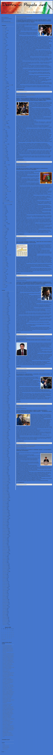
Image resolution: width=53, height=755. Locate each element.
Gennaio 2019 (5, 423)
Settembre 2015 (5, 482)
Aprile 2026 (4, 295)
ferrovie (4, 113)
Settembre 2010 (5, 571)
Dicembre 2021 (5, 371)
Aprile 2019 (4, 419)
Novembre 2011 (5, 550)
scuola (4, 248)
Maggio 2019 (5, 417)
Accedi (4, 744)
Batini (3, 48)
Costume (4, 82)
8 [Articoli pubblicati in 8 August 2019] (7, 632)
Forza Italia (4, 123)
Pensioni (4, 210)
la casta (4, 151)
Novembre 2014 (5, 497)
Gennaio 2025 (5, 317)
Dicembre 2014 (5, 496)
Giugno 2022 (5, 363)
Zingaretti (4, 285)
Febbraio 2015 (5, 493)
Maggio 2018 (5, 435)
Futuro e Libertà (5, 127)
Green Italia (5, 139)
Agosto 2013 (5, 519)
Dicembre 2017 (5, 442)
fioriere (4, 117)
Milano (4, 176)
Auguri (4, 46)
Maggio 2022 (5, 364)
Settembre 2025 (5, 305)
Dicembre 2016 (5, 460)
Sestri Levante (5, 250)
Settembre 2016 (5, 465)
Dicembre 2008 (5, 602)
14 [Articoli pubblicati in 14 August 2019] (5, 634)
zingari (4, 287)
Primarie (4, 219)
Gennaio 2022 (5, 370)
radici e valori (5, 223)
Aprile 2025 (4, 312)
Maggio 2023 (5, 346)
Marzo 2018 (5, 438)
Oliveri (4, 195)
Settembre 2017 (5, 447)
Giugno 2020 (5, 398)
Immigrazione (5, 144)
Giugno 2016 (5, 469)
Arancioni (4, 42)
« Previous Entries (19, 486)
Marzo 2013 (5, 527)
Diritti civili (4, 92)
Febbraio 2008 (5, 617)
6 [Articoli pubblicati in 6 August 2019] (3, 632)
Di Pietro (4, 90)
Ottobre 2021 (5, 374)
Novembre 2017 (5, 444)
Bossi (3, 55)
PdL (3, 207)
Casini (4, 71)
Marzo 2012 (5, 544)
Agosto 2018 (5, 431)
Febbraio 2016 (5, 475)
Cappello (4, 64)
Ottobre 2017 (5, 445)
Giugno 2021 (5, 380)
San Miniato (5, 244)
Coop (3, 79)
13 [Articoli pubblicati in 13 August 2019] (3, 634)
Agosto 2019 (5, 413)
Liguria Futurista (5, 164)
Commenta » (25, 91)
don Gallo (4, 93)
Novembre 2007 (5, 621)
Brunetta (4, 58)
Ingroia (4, 148)
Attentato (4, 45)
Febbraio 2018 (5, 439)
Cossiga (4, 80)
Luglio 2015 (5, 485)
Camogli (4, 61)
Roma (4, 238)
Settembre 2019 (5, 411)
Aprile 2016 (4, 472)
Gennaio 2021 (5, 388)
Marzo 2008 (5, 615)
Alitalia (4, 36)
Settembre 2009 (5, 589)
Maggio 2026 (5, 293)
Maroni (4, 170)
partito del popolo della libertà (8, 201)
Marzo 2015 (5, 491)
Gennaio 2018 (5, 441)
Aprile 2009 (4, 596)
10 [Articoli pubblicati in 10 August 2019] (11, 632)
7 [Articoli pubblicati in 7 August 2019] (5, 632)
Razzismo (4, 228)
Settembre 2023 (5, 340)
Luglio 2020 (5, 397)
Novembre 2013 (5, 515)
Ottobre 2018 (5, 428)
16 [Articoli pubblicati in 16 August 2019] (9, 634)
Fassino (4, 107)
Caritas (4, 67)
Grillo (3, 141)
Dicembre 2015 (5, 478)
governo (21, 236)
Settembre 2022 (5, 358)
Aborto (4, 28)
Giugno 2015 (5, 487)
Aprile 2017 (4, 454)
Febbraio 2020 (5, 404)
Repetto (4, 234)
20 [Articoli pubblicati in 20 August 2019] (3, 636)
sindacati (4, 253)
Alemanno (4, 33)
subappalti (4, 262)
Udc (3, 272)
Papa (3, 198)
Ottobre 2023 (5, 339)
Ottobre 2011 (5, 552)
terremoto (4, 265)
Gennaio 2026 (5, 299)
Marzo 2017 (5, 456)
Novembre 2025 (5, 302)
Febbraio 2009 (5, 599)
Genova (4, 132)
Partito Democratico (6, 204)
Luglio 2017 (5, 450)
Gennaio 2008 (5, 618)
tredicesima (4, 269)
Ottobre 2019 (5, 410)
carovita (4, 68)
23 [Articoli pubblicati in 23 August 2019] (9, 636)
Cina (3, 76)
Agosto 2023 (5, 342)
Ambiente (4, 37)
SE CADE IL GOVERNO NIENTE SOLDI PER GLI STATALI (28, 238)
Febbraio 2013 (5, 528)
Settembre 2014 (5, 500)
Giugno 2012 (5, 540)
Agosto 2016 (5, 466)
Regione (4, 231)
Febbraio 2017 (5, 457)
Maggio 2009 (5, 595)
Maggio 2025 (5, 311)
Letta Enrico (5, 158)
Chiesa (4, 74)
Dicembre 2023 (5, 336)
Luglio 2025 (5, 308)
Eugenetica (4, 104)
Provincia (4, 222)
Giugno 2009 (5, 593)
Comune (4, 77)
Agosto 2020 (5, 395)
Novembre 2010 (5, 568)
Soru (3, 256)
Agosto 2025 (5, 306)
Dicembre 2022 (5, 354)
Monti (3, 179)
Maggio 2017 (5, 453)
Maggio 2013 (5, 524)
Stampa (4, 259)
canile (4, 62)
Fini (3, 116)
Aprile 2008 (4, 614)
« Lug (2, 639)
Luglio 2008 (5, 609)
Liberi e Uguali (5, 160)
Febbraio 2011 (5, 564)
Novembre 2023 (5, 337)
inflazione (4, 147)
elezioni (4, 96)
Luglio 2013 (5, 521)
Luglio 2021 (5, 379)
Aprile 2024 (4, 330)
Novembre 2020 (5, 391)
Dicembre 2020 (5, 389)
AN (3, 39)
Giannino (4, 133)
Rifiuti (3, 235)
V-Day (4, 275)
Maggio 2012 (5, 541)
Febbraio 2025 (5, 315)
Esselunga (4, 101)
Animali (4, 40)
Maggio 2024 (5, 329)
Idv (3, 142)
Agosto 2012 (5, 537)
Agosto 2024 (5, 324)
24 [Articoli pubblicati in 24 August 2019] (11, 636)
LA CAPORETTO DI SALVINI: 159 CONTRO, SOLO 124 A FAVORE (30, 370)
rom (3, 237)
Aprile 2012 (4, 543)
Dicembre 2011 (5, 549)
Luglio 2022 (5, 361)
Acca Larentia (5, 30)
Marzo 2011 (5, 562)
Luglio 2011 (5, 556)
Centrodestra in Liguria (6, 73)
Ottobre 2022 (5, 357)
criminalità (4, 83)
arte (3, 43)
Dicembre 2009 (5, 584)
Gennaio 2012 (5, 547)
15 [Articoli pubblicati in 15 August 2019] (7, 634)
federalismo (5, 108)
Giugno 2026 (5, 292)
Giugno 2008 (5, 611)
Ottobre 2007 (5, 623)
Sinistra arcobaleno (6, 254)
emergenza (4, 98)
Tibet (3, 268)
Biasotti (4, 52)
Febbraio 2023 (5, 351)
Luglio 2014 (5, 503)
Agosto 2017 (5, 448)
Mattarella (4, 173)
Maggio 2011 (5, 559)
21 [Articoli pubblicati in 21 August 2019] (5, 636)
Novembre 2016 (5, 462)
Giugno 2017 (5, 451)
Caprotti (4, 65)
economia (4, 95)
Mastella (4, 172)
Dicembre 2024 (5, 318)
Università (4, 274)
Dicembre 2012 (5, 531)
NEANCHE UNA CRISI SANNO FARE (24, 16)
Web (3, 284)
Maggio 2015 (5, 488)
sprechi (4, 257)
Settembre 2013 (5, 518)
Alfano (4, 34)
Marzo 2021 (5, 385)
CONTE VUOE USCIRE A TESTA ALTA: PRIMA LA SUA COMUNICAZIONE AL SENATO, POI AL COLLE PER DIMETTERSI (32, 446)
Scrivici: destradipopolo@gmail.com (7, 22)
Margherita (4, 169)
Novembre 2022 (5, 355)
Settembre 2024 (5, 323)
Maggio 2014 (5, 506)
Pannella (4, 197)
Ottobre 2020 (5, 392)
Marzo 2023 (5, 349)
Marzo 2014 (5, 509)
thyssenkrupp (5, 266)
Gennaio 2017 (5, 459)
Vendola (4, 278)
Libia (3, 161)
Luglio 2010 (5, 574)
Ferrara (4, 110)
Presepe (4, 217)
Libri (3, 163)
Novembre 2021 (5, 373)
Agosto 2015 (5, 484)
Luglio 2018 (5, 432)
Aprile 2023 (4, 348)
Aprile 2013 (4, 525)
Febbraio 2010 (5, 581)
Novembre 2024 (5, 320)
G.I (4, 751)
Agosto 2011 (5, 555)
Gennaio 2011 (5, 565)
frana (3, 124)
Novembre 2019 (5, 408)
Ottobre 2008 (5, 605)
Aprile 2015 (4, 490)
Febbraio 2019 (5, 422)
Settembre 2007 (5, 624)
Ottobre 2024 (5, 321)
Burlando (4, 59)
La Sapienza (5, 154)
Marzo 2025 (5, 314)
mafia (3, 166)
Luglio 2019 (5, 414)
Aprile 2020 (4, 401)
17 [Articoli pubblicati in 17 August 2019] (11, 634)
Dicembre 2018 (5, 425)
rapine (4, 226)
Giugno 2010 (5, 575)
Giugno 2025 (5, 309)
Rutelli (4, 240)
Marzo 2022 (5, 367)
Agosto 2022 (5, 360)
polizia (4, 213)
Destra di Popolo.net (27, 8)
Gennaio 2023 (5, 352)
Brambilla (4, 56)
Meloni (4, 175)
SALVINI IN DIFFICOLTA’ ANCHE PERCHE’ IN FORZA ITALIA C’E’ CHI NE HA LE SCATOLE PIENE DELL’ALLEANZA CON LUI (33, 94)
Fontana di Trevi (5, 120)
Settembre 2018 (5, 429)
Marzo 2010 (5, 580)
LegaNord (4, 157)
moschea (4, 181)
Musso (4, 182)
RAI (3, 225)
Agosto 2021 (5, 377)
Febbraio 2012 (5, 546)
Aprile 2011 (4, 561)
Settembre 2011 (5, 553)
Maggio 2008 (5, 612)
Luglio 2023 (5, 343)
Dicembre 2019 (5, 407)
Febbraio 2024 (5, 333)
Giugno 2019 (5, 416)
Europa (4, 105)
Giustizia (4, 135)
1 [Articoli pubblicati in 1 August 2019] (7, 630)
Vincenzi (4, 281)
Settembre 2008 (5, 606)
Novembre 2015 (5, 479)
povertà (4, 216)
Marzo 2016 (5, 473)
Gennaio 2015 (5, 494)
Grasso (4, 138)
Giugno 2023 (5, 345)
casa (3, 70)
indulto (4, 145)
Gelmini (4, 130)
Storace (4, 260)
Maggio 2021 (5, 382)
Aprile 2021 (4, 383)
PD (3, 206)
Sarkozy (4, 247)
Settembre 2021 (5, 376)
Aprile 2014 (4, 507)
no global (4, 188)
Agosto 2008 (5, 608)
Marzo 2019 (5, 420)
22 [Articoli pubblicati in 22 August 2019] (7, 636)
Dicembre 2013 (5, 513)
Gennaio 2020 (5, 405)
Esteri (4, 102)
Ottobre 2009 (5, 587)
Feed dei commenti (6, 747)
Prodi (3, 220)
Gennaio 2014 (5, 512)
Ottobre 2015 (5, 481)
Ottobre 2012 (5, 534)
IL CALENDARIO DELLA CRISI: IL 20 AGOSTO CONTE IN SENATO (30, 336)
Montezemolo (5, 178)
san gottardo (5, 241)
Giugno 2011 (5, 558)
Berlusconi (4, 49)
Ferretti (4, 111)
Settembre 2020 (5, 394)
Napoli (4, 185)
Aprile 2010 (4, 578)
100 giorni (4, 27)
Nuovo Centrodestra (6, 191)
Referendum (5, 229)
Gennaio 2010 (5, 583)
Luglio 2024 (5, 326)
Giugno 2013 (5, 522)
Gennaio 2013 (5, 530)
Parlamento (21, 403)
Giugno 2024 (5, 327)
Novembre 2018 (5, 426)
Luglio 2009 (5, 592)
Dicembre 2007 (5, 620)
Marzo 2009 (5, 598)
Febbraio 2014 (5, 510)
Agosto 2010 (5, 572)
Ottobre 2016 (5, 463)
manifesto (4, 167)
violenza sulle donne (6, 282)
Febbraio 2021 (5, 386)
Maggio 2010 (5, 577)
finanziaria (4, 114)
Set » (5, 639)
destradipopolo (5, 89)
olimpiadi (4, 194)
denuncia (21, 91)
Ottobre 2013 (5, 516)
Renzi (4, 232)
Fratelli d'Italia (5, 126)
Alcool (4, 31)
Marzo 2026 (5, 296)
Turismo (4, 271)
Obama (4, 192)
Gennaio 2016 (5, 476)
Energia (4, 99)
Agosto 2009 (5, 590)
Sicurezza (4, 251)
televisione (4, 263)
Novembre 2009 (5, 586)
